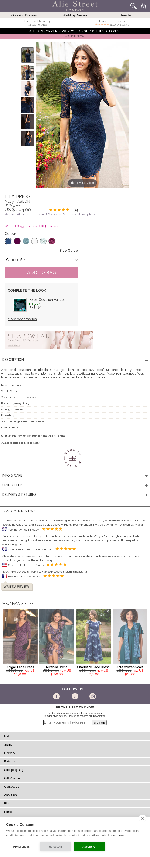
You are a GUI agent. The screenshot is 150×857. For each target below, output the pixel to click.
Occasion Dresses (24, 15)
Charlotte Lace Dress (93, 667)
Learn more (116, 835)
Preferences (21, 846)
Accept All (89, 846)
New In (126, 15)
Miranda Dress (56, 667)
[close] (142, 818)
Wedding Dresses (75, 15)
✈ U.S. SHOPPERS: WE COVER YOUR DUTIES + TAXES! (75, 31)
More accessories (22, 319)
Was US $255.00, (31, 226)
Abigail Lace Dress (20, 667)
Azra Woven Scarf (129, 667)
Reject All (55, 846)
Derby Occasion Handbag (48, 299)
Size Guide (69, 250)
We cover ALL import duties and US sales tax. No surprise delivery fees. (50, 214)
